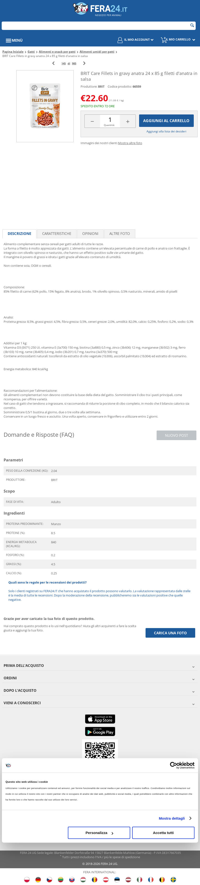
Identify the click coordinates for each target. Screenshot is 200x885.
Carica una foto (170, 632)
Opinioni (90, 233)
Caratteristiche (56, 233)
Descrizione (19, 233)
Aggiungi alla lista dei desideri (166, 131)
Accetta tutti (163, 833)
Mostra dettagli (172, 818)
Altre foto (119, 233)
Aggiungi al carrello (166, 121)
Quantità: (109, 125)
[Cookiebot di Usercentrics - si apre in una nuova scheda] (173, 765)
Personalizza (99, 833)
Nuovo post (176, 435)
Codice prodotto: (120, 86)
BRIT (101, 87)
